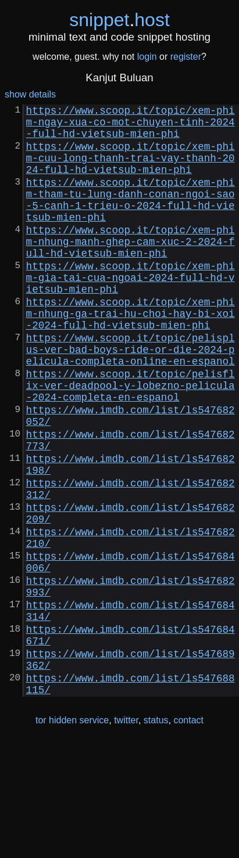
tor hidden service (72, 834)
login (147, 57)
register (185, 57)
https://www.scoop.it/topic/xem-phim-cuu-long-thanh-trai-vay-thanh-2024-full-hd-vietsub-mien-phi (130, 169)
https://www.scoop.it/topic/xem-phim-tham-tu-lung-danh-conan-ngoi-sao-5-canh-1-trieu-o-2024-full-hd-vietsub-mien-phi (130, 219)
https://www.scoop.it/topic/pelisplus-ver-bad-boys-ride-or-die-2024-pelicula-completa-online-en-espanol (130, 398)
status (156, 834)
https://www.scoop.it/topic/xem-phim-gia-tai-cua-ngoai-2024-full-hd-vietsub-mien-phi (130, 312)
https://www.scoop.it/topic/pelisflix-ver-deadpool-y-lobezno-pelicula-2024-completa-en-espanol (130, 441)
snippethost (119, 19)
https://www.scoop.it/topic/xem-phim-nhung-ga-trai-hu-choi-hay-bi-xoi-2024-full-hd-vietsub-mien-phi (130, 355)
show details (30, 94)
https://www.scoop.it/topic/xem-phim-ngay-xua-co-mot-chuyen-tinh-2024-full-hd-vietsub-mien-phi (130, 126)
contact (188, 834)
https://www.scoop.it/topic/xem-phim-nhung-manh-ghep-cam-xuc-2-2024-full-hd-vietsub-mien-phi (130, 269)
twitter (126, 834)
